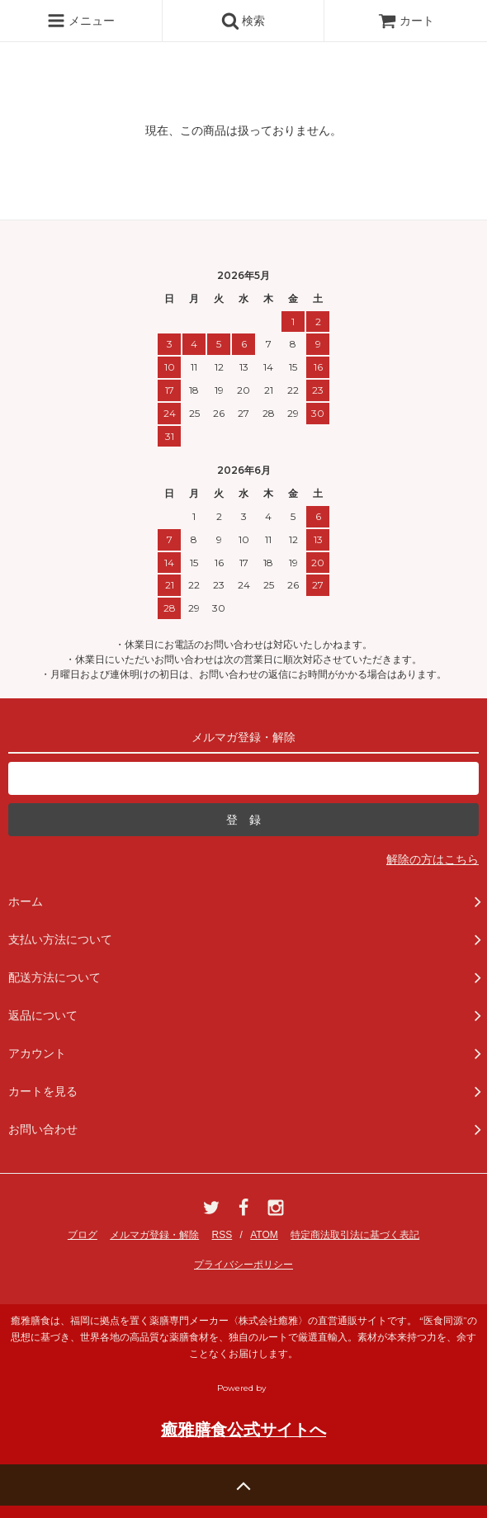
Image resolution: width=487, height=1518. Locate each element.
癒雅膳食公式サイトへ (243, 1430)
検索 (243, 21)
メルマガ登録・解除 (154, 1235)
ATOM (264, 1235)
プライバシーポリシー (243, 1264)
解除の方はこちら (432, 859)
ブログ (82, 1235)
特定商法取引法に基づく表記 (355, 1235)
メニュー (81, 21)
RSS (222, 1235)
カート (406, 20)
